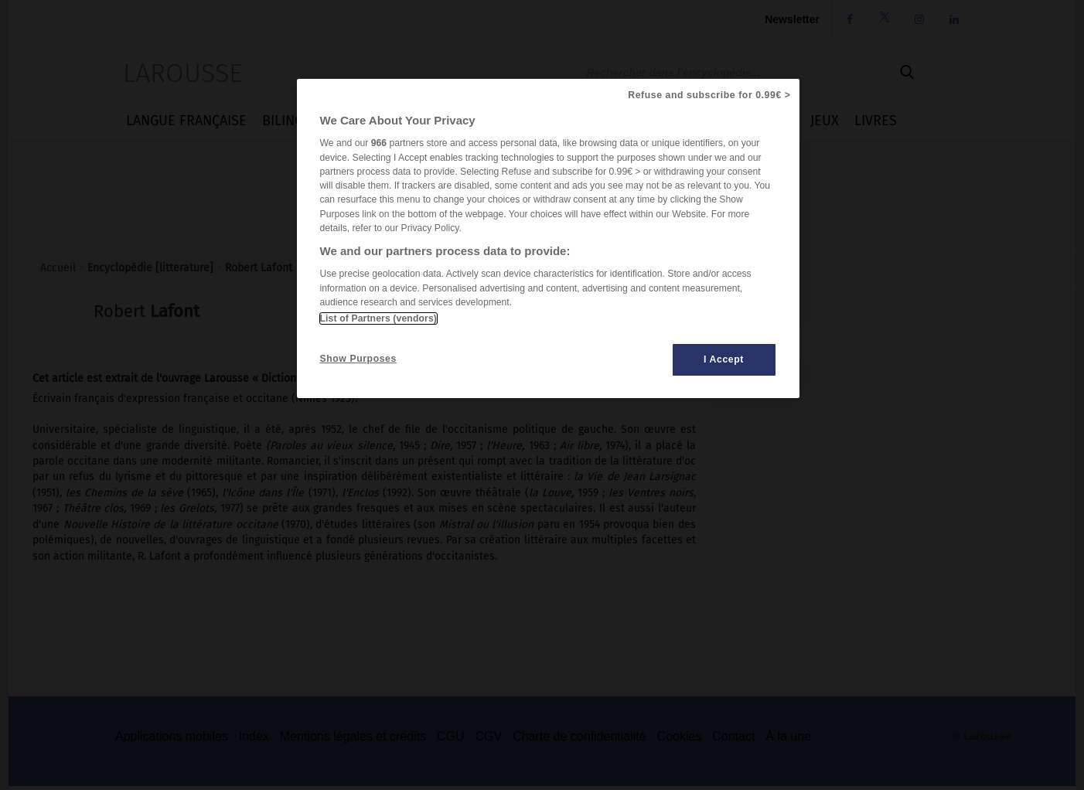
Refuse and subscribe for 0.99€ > (709, 95)
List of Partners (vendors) (378, 318)
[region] (548, 238)
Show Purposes (358, 358)
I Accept (724, 359)
